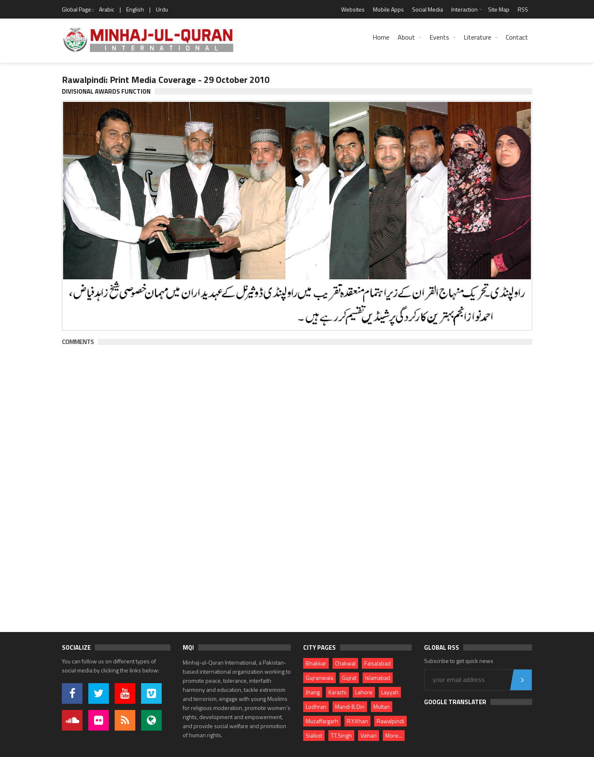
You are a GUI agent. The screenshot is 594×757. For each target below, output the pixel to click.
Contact (517, 37)
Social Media (427, 9)
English (135, 9)
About (406, 37)
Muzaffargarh (322, 721)
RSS (523, 9)
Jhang (313, 692)
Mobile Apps (388, 9)
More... (393, 735)
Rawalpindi (390, 721)
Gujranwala (319, 677)
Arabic (106, 9)
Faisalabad (377, 663)
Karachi (337, 692)
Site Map (498, 9)
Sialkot (314, 735)
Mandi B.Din (350, 706)
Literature (477, 37)
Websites (353, 9)
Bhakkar (316, 663)
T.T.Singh (341, 735)
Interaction (464, 9)
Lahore (363, 692)
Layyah (389, 692)
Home (380, 37)
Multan (381, 706)
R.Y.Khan (357, 721)
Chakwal (345, 663)
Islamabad (377, 677)
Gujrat (349, 677)
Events (439, 37)
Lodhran (316, 706)
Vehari (369, 735)
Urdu (162, 9)
